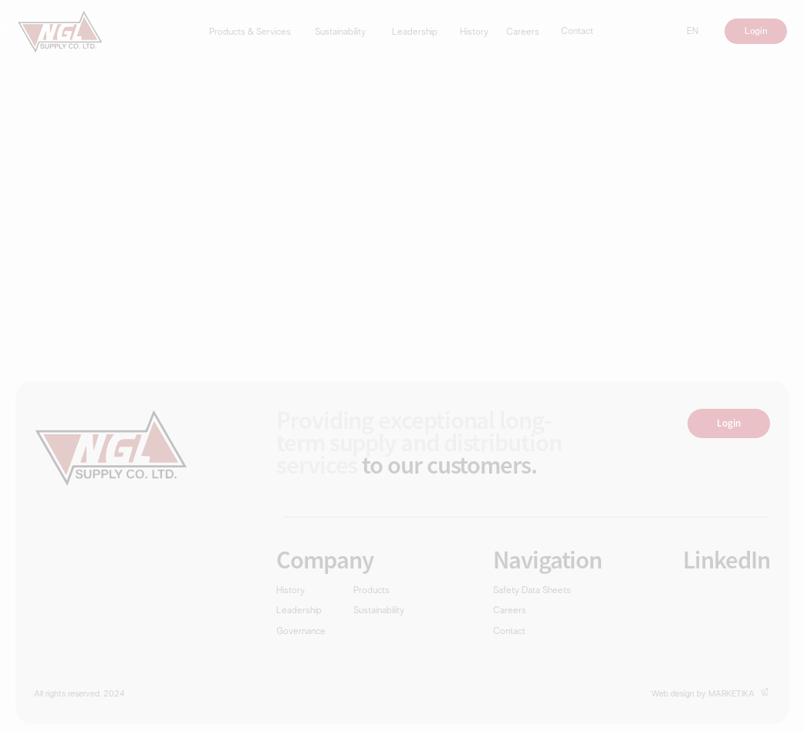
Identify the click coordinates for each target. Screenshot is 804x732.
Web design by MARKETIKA (703, 694)
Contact (577, 32)
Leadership (414, 33)
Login (755, 31)
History (474, 33)
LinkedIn (726, 559)
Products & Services (250, 33)
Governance (301, 632)
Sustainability (340, 33)
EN (692, 32)
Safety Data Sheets (532, 591)
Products (371, 591)
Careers (522, 33)
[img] (60, 31)
